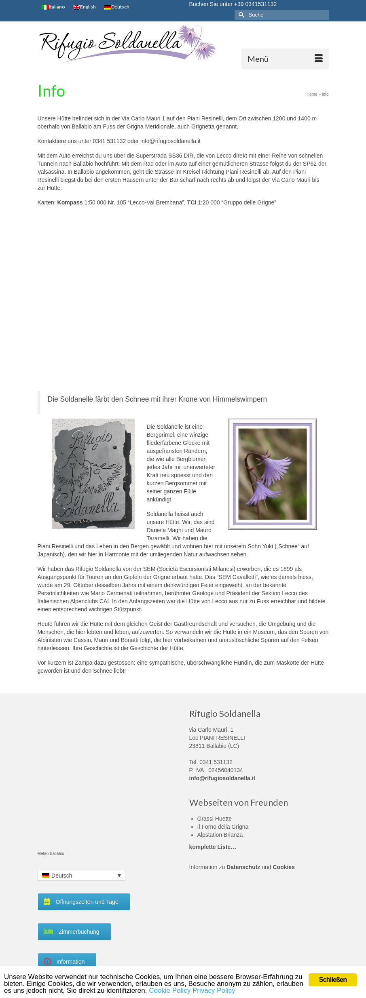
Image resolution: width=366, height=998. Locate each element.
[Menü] (285, 58)
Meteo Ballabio (51, 853)
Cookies (283, 867)
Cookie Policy (169, 990)
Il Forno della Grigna (223, 826)
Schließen (333, 979)
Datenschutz (243, 867)
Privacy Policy (214, 990)
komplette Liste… (213, 847)
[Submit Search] (241, 15)
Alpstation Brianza (220, 835)
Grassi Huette (214, 818)
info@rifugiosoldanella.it (222, 778)
